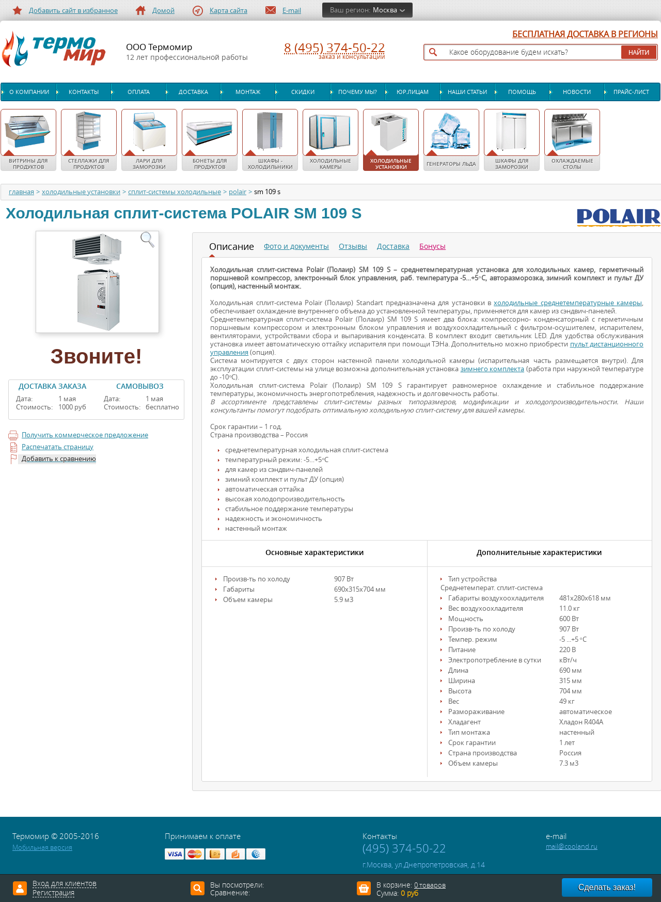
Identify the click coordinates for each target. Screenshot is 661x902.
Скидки (302, 92)
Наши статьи (467, 92)
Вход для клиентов (65, 884)
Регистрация (53, 893)
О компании (29, 92)
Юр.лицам (413, 92)
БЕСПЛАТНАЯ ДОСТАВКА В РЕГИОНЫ (585, 34)
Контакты (84, 92)
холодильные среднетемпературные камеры (568, 302)
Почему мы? (357, 92)
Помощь (522, 92)
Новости (577, 92)
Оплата (139, 92)
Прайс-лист (631, 92)
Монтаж (247, 92)
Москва (385, 10)
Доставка (193, 92)
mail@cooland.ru (571, 846)
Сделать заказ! (607, 887)
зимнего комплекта (492, 369)
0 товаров (430, 885)
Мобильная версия (42, 847)
